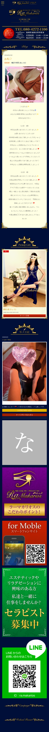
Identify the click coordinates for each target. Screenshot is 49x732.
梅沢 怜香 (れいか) (18, 63)
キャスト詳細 (24, 315)
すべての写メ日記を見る (24, 415)
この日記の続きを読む (24, 410)
